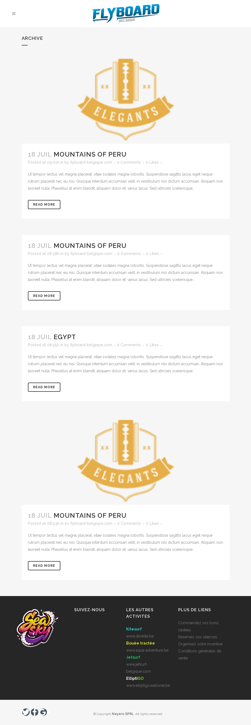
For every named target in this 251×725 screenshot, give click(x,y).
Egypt (65, 337)
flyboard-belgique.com (91, 162)
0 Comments (129, 162)
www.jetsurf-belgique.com (138, 664)
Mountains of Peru (90, 154)
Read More (44, 204)
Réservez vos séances (197, 637)
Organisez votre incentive (200, 644)
